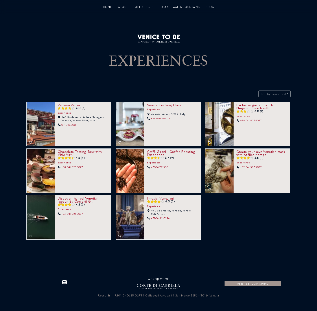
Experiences (143, 7)
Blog (210, 7)
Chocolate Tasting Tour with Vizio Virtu (80, 153)
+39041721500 (159, 166)
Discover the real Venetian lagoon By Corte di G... (78, 199)
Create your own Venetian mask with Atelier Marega (260, 153)
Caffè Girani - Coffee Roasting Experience (171, 153)
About (123, 7)
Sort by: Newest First (273, 94)
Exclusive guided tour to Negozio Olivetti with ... (255, 106)
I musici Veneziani (160, 198)
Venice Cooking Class (164, 105)
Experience (64, 112)
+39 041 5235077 (251, 120)
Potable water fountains (179, 7)
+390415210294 (160, 218)
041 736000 (68, 124)
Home (107, 7)
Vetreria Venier (69, 105)
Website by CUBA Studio (252, 283)
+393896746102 (160, 118)
